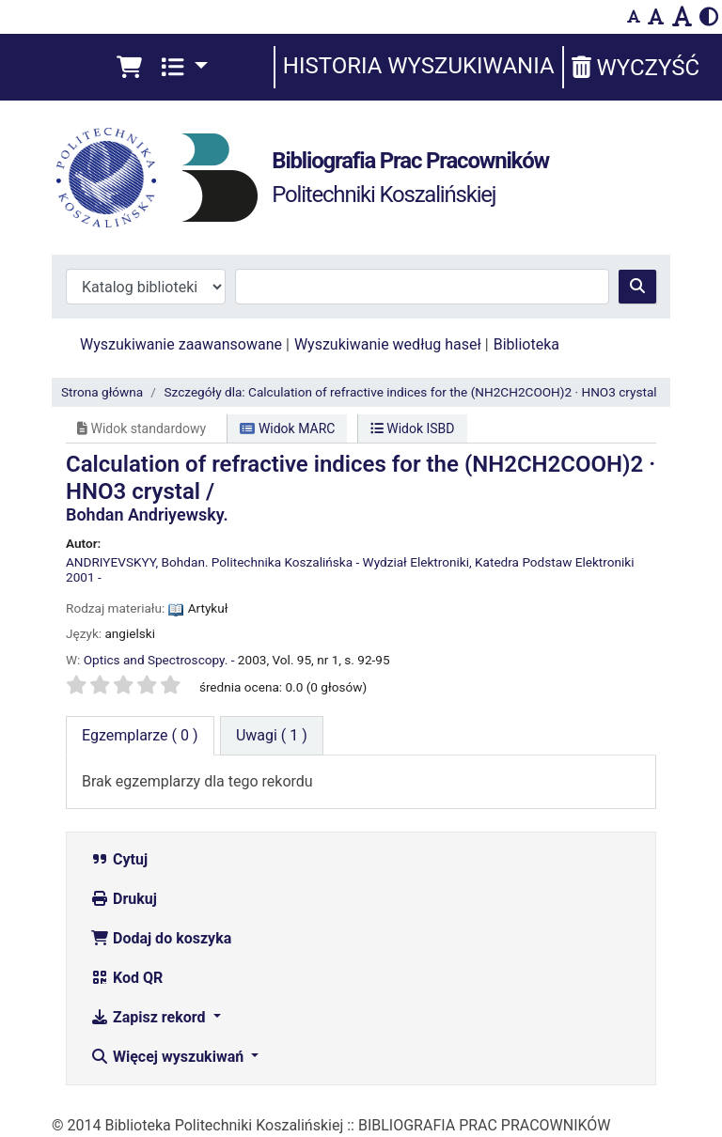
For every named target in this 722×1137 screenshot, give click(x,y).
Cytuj (119, 859)
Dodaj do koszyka (160, 938)
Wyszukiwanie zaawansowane (181, 344)
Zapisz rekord (149, 1017)
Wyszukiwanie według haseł (387, 344)
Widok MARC (287, 428)
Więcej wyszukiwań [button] (168, 1057)
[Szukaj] (637, 287)
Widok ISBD (412, 428)
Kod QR (126, 978)
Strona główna (102, 391)
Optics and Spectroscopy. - (159, 659)
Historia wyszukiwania (419, 66)
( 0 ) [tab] (140, 735)
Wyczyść (635, 68)
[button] (129, 67)
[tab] (271, 735)
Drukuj (123, 899)
